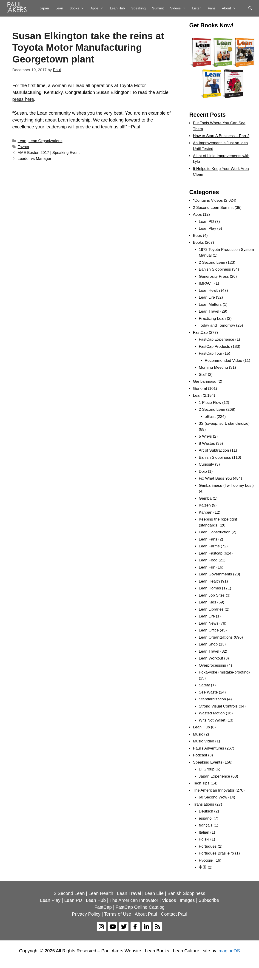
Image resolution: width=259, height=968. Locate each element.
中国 (203, 867)
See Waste (208, 692)
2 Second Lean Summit (213, 207)
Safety (204, 685)
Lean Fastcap (210, 553)
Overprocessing (212, 665)
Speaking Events (207, 762)
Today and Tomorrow (217, 325)
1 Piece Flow (210, 402)
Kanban (205, 512)
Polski (204, 839)
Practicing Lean (212, 318)
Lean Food (208, 560)
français (206, 825)
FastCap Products (214, 346)
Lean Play (207, 228)
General (200, 388)
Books (78, 8)
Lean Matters (210, 304)
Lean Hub (117, 8)
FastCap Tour (210, 353)
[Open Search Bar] (250, 8)
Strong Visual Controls (218, 706)
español (206, 818)
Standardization (212, 699)
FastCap (200, 332)
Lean (59, 8)
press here (23, 99)
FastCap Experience (216, 339)
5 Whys (205, 436)
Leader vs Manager (34, 158)
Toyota (23, 147)
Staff (203, 374)
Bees (197, 235)
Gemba (205, 498)
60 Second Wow (213, 797)
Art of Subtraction (214, 450)
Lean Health (209, 290)
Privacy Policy (86, 914)
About (230, 8)
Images (187, 900)
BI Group (206, 769)
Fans (211, 8)
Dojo (203, 471)
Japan (44, 8)
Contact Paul (174, 914)
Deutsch (206, 811)
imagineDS (228, 950)
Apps (99, 8)
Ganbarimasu (204, 381)
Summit (158, 8)
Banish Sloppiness (215, 269)
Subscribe (209, 900)
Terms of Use (117, 914)
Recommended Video (223, 360)
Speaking (138, 8)
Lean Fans (208, 539)
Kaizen (205, 505)
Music (198, 734)
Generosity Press (214, 276)
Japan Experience (214, 776)
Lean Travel (209, 311)
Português (208, 846)
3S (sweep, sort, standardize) (224, 423)
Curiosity (206, 464)
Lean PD (206, 221)
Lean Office (209, 630)
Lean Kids (207, 602)
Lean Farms (209, 546)
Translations (203, 804)
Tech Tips (201, 783)
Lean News (208, 623)
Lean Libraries (211, 609)
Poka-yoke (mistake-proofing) (224, 672)
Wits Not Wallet (212, 720)
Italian (204, 832)
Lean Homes (210, 588)
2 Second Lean (212, 262)
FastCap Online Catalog (140, 907)
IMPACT (206, 283)
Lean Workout (211, 658)
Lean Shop (208, 644)
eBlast (210, 416)
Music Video (203, 741)
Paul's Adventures (208, 748)
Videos (179, 8)
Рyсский (206, 860)
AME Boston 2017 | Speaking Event (49, 152)
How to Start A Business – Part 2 (221, 136)
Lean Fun (207, 567)
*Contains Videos (208, 200)
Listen (196, 8)
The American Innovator (213, 790)
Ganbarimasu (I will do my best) (226, 485)
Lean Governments (215, 574)
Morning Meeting (213, 367)
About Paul (146, 914)
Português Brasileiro (216, 853)
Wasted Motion (212, 713)
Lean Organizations (45, 141)
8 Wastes (207, 443)
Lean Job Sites (212, 595)
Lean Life (207, 297)
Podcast (200, 755)
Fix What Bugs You (215, 478)
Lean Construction (215, 532)
